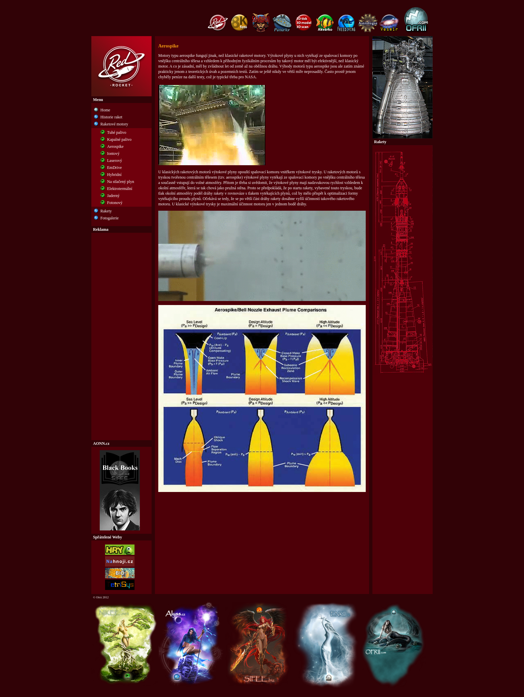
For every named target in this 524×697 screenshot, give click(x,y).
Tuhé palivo (116, 132)
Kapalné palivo (119, 139)
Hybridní (114, 174)
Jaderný (113, 195)
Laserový (114, 160)
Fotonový (114, 202)
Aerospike (115, 146)
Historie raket (111, 117)
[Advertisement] (121, 336)
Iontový (113, 153)
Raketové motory (114, 124)
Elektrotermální (119, 188)
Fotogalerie (109, 218)
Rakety (106, 211)
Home (105, 110)
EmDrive (114, 167)
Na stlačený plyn (120, 181)
